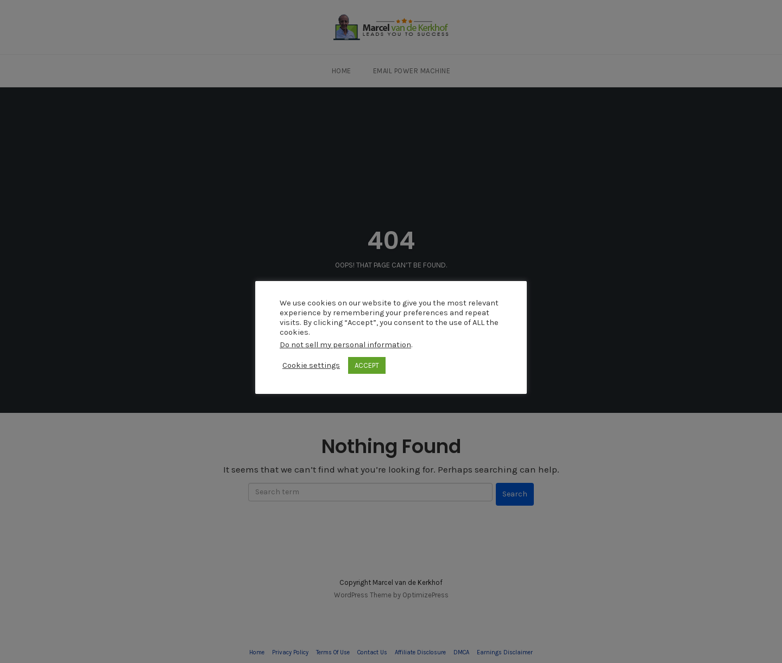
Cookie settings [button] (311, 365)
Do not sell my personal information (345, 344)
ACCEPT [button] (367, 365)
